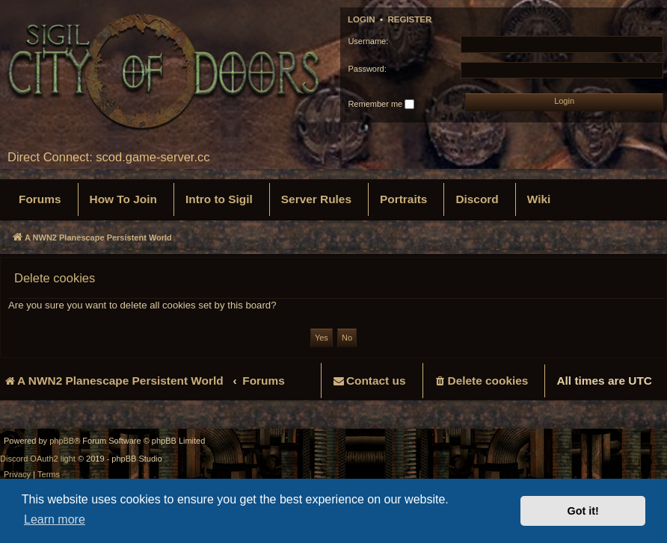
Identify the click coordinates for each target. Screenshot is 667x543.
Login (361, 19)
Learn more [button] (54, 519)
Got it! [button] (583, 511)
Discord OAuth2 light (38, 458)
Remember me (381, 104)
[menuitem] (40, 199)
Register (409, 19)
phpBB (61, 441)
